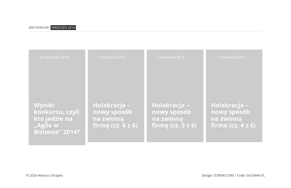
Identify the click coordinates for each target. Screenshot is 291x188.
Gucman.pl (255, 175)
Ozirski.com (224, 175)
